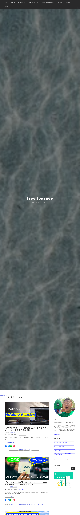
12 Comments (39, 504)
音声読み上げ (27, 449)
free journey (40, 198)
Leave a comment (35, 449)
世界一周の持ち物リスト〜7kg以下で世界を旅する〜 (41, 2)
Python (10, 449)
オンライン (16, 504)
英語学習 (68, 2)
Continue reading (9, 442)
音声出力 (21, 449)
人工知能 (32, 504)
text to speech (15, 449)
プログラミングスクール (24, 504)
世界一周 (13, 2)
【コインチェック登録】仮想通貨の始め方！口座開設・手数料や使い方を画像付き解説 (64, 441)
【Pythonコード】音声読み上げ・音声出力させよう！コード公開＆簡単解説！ (27, 429)
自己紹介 (60, 2)
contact (7, 6)
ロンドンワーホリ (22, 2)
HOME (6, 2)
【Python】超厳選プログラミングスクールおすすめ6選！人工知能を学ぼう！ (26, 483)
